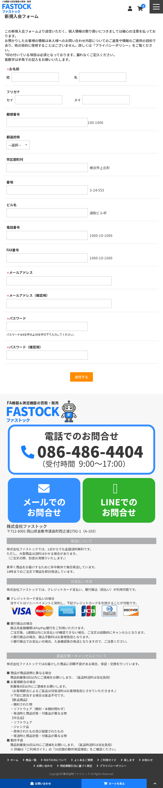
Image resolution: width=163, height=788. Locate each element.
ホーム (14, 760)
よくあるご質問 (83, 760)
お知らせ (147, 760)
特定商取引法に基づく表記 (76, 766)
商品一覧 (31, 760)
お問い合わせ (40, 783)
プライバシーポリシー (113, 766)
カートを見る (114, 783)
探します (129, 760)
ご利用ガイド (36, 749)
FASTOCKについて (55, 760)
